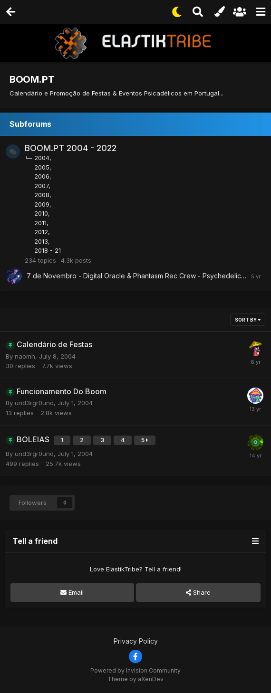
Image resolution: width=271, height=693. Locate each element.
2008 (41, 195)
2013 (41, 241)
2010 (41, 213)
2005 (41, 167)
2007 (41, 186)
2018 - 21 (47, 250)
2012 (41, 232)
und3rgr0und (34, 403)
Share (198, 592)
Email (72, 592)
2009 (41, 204)
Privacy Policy (136, 641)
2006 (41, 176)
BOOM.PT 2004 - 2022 (70, 148)
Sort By (248, 320)
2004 (41, 157)
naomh (25, 356)
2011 (40, 223)
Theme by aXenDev (135, 679)
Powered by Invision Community (135, 670)
